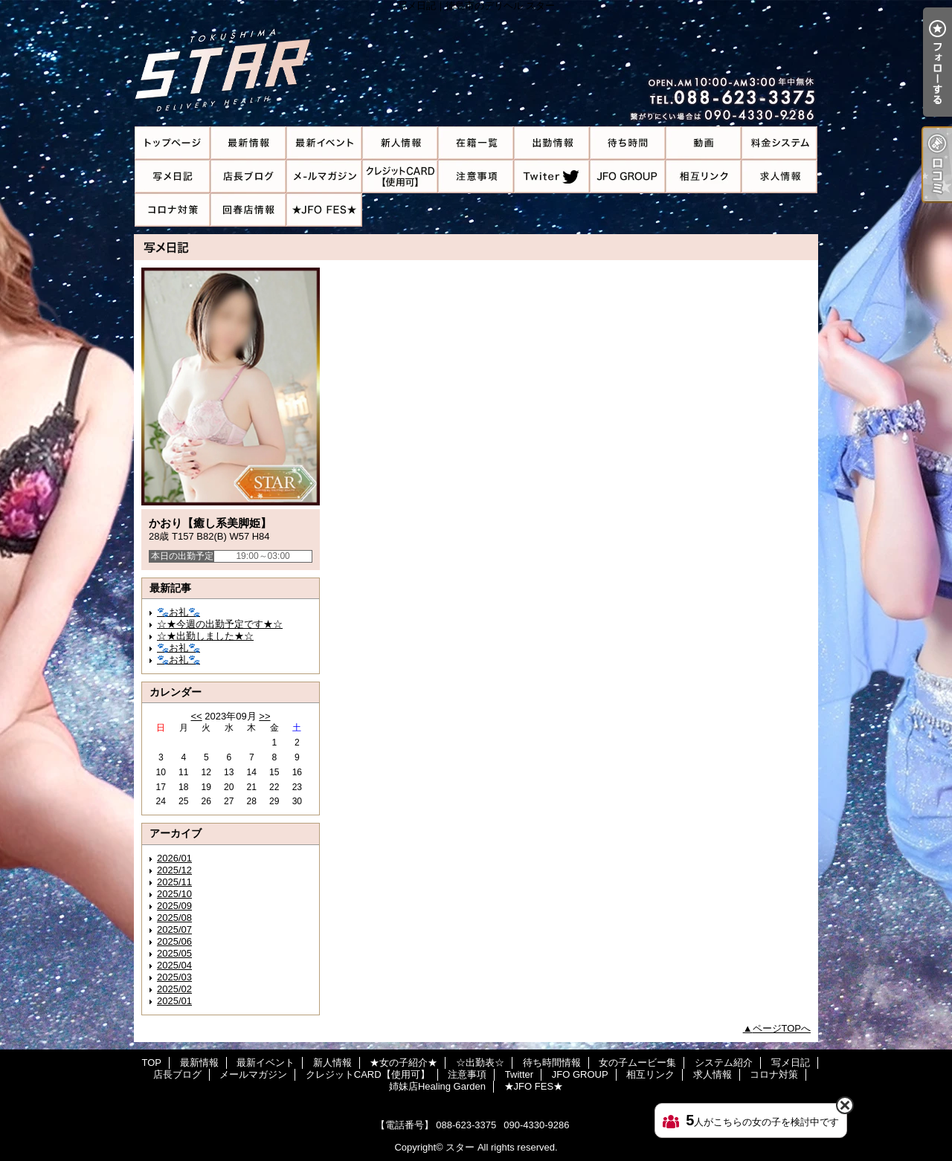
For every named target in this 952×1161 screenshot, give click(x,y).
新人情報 (400, 143)
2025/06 (174, 941)
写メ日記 (172, 176)
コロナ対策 (172, 210)
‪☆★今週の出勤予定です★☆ (220, 624)
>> (264, 716)
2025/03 (174, 977)
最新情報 (248, 143)
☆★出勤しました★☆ (205, 635)
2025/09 (174, 905)
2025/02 (174, 989)
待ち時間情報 (628, 143)
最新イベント (324, 143)
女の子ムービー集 (704, 143)
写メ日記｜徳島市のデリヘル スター (476, 63)
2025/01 (174, 1000)
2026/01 (174, 858)
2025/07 (174, 929)
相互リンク (704, 176)
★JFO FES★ (324, 210)
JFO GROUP (628, 176)
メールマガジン (324, 176)
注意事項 (476, 176)
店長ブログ (248, 176)
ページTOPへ (782, 1028)
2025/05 (174, 953)
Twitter (552, 176)
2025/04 (174, 965)
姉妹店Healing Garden (248, 210)
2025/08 (174, 917)
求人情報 (779, 176)
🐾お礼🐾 (178, 612)
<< (196, 716)
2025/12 (174, 870)
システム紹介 (779, 143)
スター (460, 1147)
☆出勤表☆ (552, 143)
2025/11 (174, 881)
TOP (172, 143)
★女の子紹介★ (476, 143)
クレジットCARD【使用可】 (400, 176)
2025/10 (174, 893)
